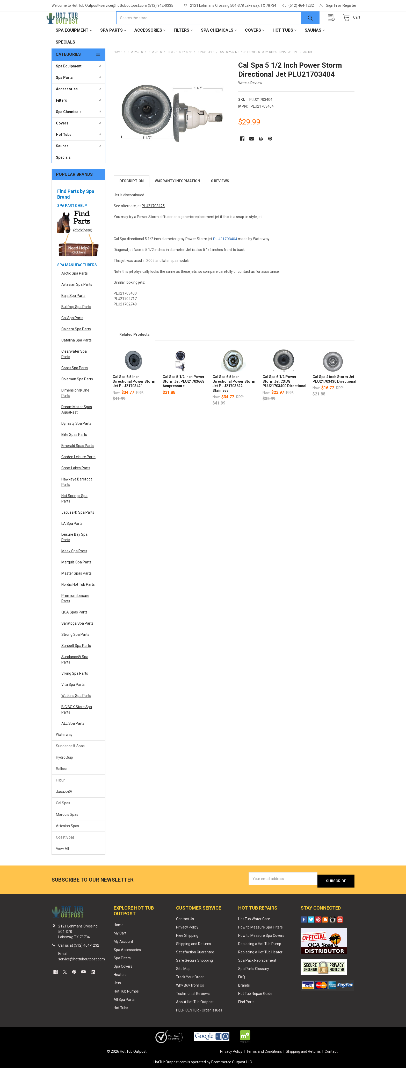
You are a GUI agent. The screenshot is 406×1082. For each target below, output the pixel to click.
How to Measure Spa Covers (261, 950)
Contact (331, 1066)
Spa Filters (122, 972)
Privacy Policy (187, 941)
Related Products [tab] (134, 351)
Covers (254, 46)
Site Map (183, 983)
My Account (123, 956)
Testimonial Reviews (193, 1008)
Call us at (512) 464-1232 (78, 960)
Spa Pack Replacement (257, 975)
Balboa (61, 785)
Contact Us (185, 933)
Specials (65, 58)
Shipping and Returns (193, 958)
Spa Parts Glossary (253, 983)
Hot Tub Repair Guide (255, 1008)
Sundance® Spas (70, 762)
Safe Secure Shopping (194, 975)
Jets (117, 997)
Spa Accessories (127, 964)
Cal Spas (63, 820)
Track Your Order (190, 991)
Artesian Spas (67, 842)
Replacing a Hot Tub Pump (259, 958)
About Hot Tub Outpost (195, 1016)
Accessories (149, 46)
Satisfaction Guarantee (195, 966)
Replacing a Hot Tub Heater (260, 966)
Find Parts (246, 1016)
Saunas (315, 46)
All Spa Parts (124, 1013)
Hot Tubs (284, 46)
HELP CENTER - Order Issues (199, 1024)
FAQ (241, 991)
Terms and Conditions (264, 1066)
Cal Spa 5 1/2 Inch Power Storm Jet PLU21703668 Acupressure (184, 397)
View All (62, 865)
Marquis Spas (67, 831)
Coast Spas (65, 854)
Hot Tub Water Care (254, 933)
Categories (68, 70)
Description (131, 198)
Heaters (120, 989)
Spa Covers (123, 981)
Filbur (60, 797)
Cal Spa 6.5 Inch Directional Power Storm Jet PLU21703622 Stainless (234, 400)
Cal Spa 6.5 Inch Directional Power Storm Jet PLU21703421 (134, 397)
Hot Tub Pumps (126, 1005)
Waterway (64, 751)
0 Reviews (220, 198)
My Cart (120, 947)
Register (349, 5)
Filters (183, 46)
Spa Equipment (74, 46)
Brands (244, 999)
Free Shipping (187, 950)
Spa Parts (113, 46)
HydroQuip (64, 774)
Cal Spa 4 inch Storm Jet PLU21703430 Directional (334, 395)
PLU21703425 (153, 222)
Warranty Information (177, 198)
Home (119, 939)
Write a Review (250, 99)
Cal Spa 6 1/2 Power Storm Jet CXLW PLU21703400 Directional (284, 397)
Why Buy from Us (190, 999)
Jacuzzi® (64, 808)
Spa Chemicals (219, 46)
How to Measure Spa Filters (260, 941)
